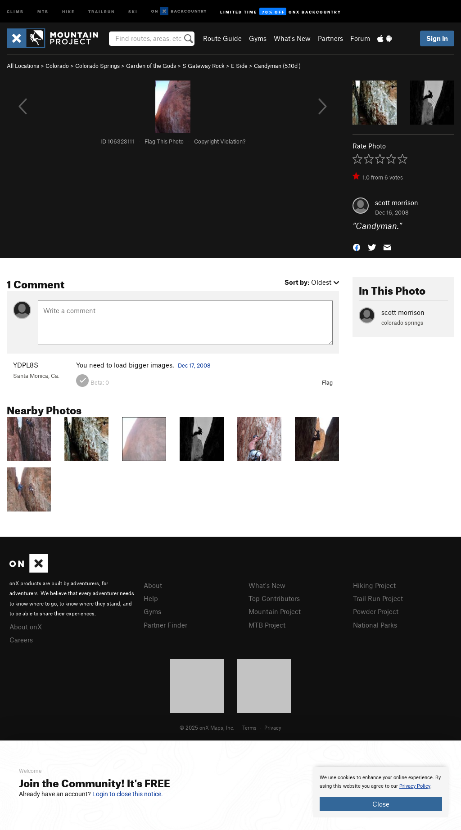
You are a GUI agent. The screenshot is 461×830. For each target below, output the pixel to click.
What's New (292, 38)
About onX (25, 627)
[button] (357, 247)
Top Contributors (274, 598)
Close (380, 804)
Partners (330, 38)
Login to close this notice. (127, 794)
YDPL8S (25, 365)
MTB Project (267, 625)
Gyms (258, 38)
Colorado (57, 65)
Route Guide (222, 38)
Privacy (272, 727)
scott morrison (396, 202)
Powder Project (375, 611)
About (153, 585)
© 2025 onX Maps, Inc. (207, 727)
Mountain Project (275, 611)
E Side (239, 65)
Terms (249, 727)
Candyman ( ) (277, 65)
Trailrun (101, 11)
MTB (43, 11)
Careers (21, 640)
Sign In (437, 38)
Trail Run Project (378, 598)
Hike (68, 11)
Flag (327, 382)
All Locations (23, 65)
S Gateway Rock (203, 65)
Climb (15, 11)
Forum (360, 38)
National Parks (375, 625)
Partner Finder (165, 625)
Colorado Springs (97, 65)
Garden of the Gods (151, 65)
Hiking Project (374, 585)
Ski (133, 11)
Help (151, 598)
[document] (381, 792)
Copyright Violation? (219, 141)
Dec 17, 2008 (194, 365)
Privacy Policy (414, 786)
